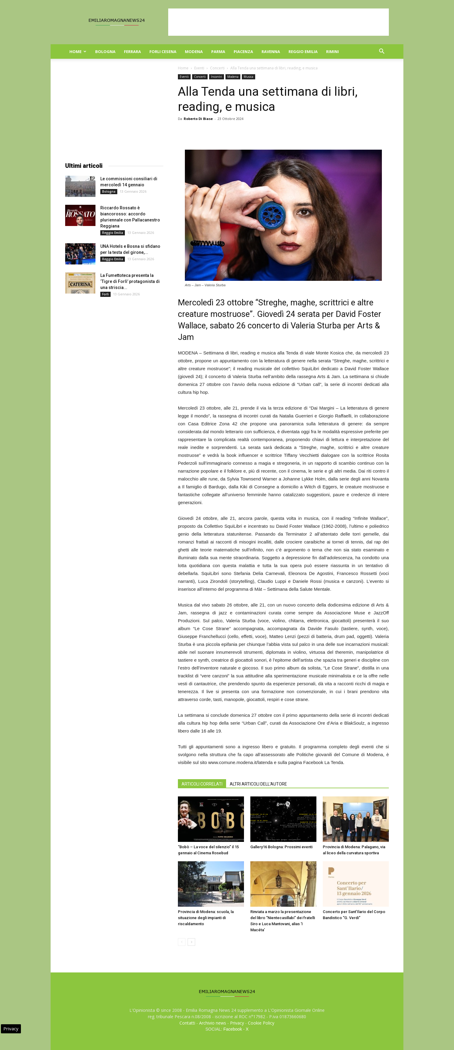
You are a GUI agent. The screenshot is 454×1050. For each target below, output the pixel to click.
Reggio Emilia (303, 51)
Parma (218, 51)
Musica (248, 77)
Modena (194, 51)
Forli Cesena (162, 51)
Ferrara (132, 51)
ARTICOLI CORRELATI (202, 784)
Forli (105, 294)
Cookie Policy (261, 1023)
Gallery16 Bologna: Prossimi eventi (281, 847)
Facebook (232, 1029)
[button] (381, 52)
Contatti (187, 1023)
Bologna (105, 51)
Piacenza (243, 51)
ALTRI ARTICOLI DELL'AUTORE (258, 784)
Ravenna (271, 51)
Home (77, 51)
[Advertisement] (278, 22)
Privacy (237, 1023)
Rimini (332, 51)
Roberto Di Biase (198, 118)
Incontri (216, 77)
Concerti (217, 68)
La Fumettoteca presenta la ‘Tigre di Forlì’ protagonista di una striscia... (130, 281)
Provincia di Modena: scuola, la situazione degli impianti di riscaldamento (206, 917)
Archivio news (212, 1023)
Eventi (199, 68)
